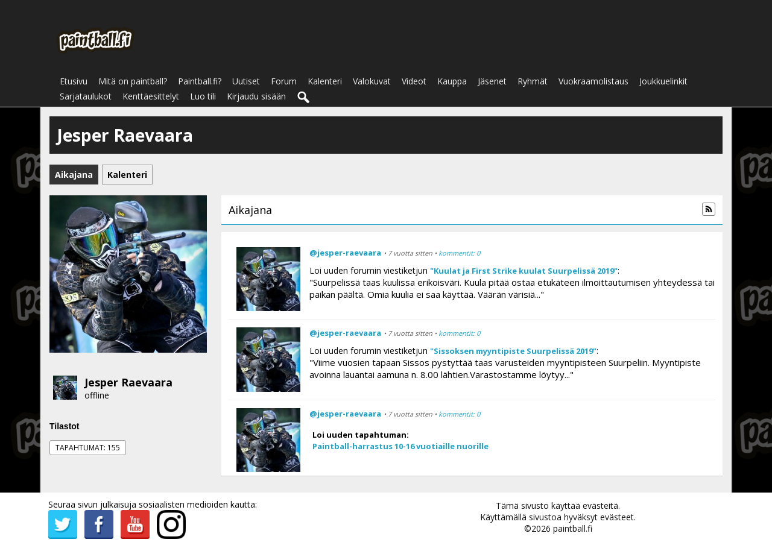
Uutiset (246, 81)
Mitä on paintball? (132, 81)
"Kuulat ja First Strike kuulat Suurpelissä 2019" (524, 270)
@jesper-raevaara (345, 252)
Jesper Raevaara (128, 382)
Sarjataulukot (86, 96)
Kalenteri (325, 81)
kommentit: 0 (459, 252)
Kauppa (452, 81)
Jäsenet (492, 81)
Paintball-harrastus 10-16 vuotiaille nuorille (400, 446)
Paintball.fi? (199, 81)
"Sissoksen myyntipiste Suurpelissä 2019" (513, 350)
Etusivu (73, 81)
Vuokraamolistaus (593, 81)
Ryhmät (532, 81)
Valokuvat (372, 81)
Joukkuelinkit (663, 81)
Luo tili (203, 96)
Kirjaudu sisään (256, 96)
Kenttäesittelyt (150, 96)
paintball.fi (572, 528)
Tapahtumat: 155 (87, 448)
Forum (284, 81)
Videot (414, 81)
